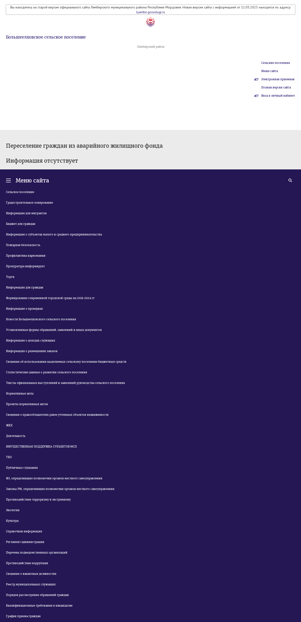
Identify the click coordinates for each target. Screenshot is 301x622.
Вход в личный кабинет (278, 95)
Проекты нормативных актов (27, 404)
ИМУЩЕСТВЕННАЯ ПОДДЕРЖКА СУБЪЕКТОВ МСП (41, 446)
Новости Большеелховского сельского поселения (41, 319)
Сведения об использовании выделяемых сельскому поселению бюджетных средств (66, 361)
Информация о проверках (24, 308)
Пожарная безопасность (23, 245)
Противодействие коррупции (27, 563)
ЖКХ (9, 425)
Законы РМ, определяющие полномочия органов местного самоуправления (60, 489)
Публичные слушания (22, 467)
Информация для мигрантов (26, 213)
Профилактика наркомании (26, 255)
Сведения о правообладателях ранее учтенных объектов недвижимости (57, 414)
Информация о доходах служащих (30, 340)
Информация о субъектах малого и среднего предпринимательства (54, 234)
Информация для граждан (24, 287)
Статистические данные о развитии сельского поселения (46, 372)
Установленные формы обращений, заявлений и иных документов (54, 330)
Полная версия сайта (276, 87)
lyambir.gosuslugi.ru (150, 12)
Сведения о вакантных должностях (31, 573)
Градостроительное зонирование (29, 202)
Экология (13, 510)
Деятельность (15, 436)
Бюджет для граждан (20, 224)
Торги (10, 277)
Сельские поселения (275, 63)
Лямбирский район (150, 46)
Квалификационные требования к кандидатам (39, 605)
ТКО (9, 457)
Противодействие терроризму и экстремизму (38, 499)
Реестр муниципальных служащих (31, 584)
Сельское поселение (20, 192)
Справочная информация (24, 531)
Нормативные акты (20, 393)
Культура (12, 520)
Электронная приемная (277, 79)
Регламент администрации (25, 542)
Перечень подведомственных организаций (36, 552)
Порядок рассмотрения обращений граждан (37, 595)
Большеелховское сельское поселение (46, 37)
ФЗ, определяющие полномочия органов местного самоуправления (54, 478)
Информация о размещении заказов (32, 351)
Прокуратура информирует (25, 266)
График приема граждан (23, 616)
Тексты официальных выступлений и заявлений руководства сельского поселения (65, 383)
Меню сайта (269, 71)
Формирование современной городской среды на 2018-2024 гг (50, 298)
